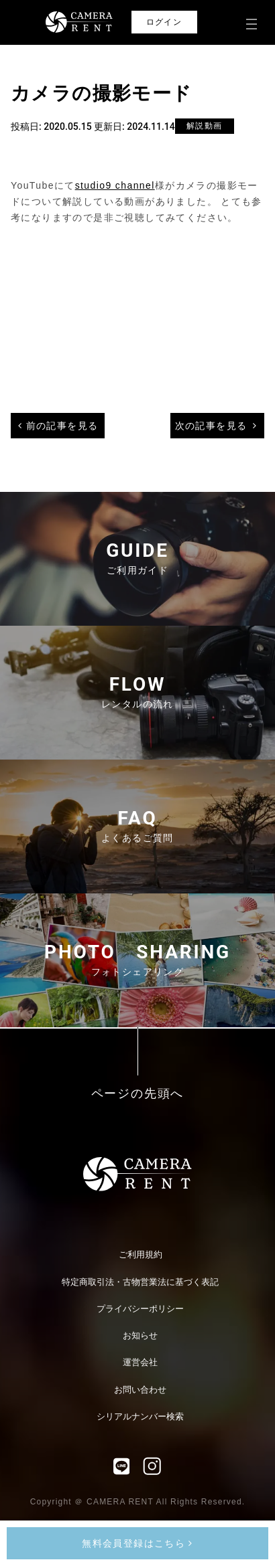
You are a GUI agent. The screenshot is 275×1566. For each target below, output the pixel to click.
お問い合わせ (140, 1390)
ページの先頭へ (137, 1094)
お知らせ (140, 1335)
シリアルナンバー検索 (140, 1416)
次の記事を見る (211, 425)
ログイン (164, 22)
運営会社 (140, 1362)
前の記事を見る (62, 425)
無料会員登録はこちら (137, 1543)
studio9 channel (115, 185)
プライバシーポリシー (140, 1309)
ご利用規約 (140, 1254)
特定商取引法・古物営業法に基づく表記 (140, 1282)
